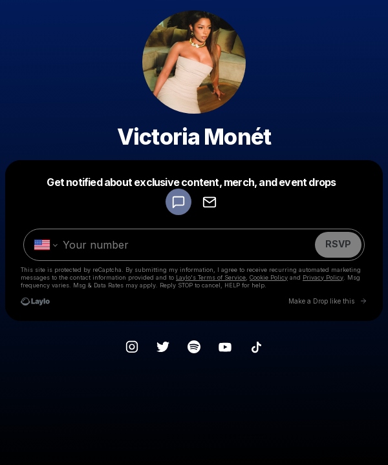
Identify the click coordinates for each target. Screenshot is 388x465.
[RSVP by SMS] (178, 202)
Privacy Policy (323, 277)
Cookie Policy (269, 277)
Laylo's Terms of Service (211, 277)
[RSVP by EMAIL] (209, 202)
